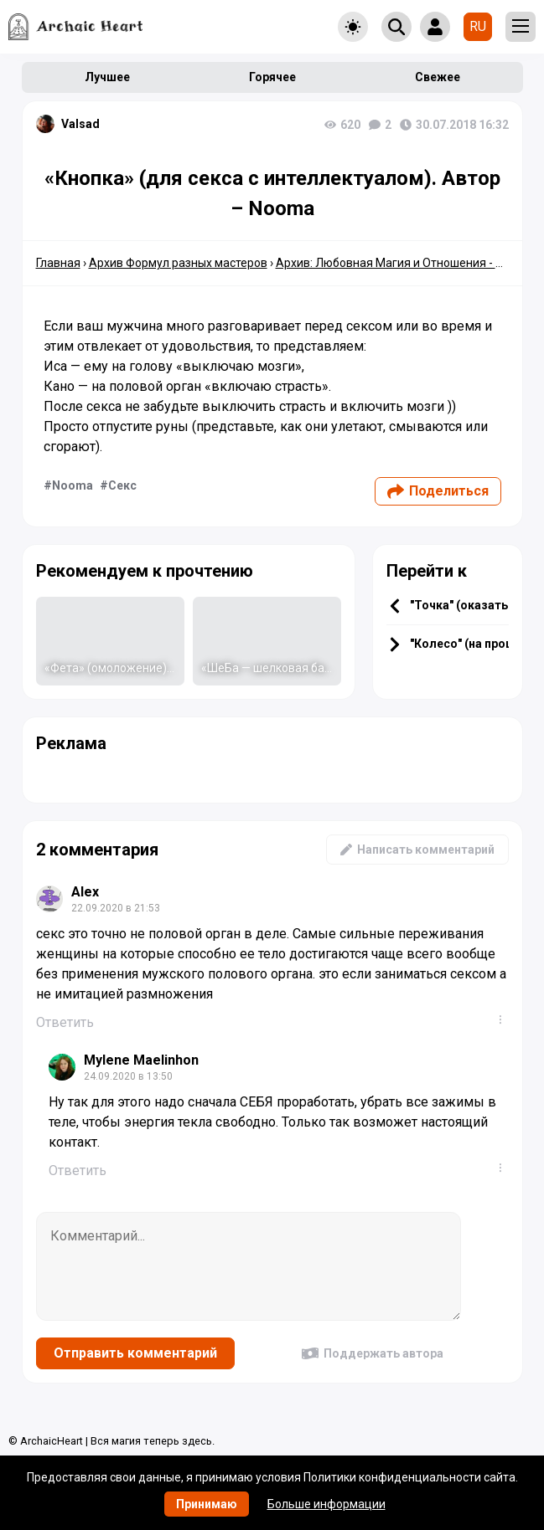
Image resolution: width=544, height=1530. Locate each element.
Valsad (80, 124)
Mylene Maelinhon (141, 1060)
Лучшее (107, 77)
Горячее (272, 77)
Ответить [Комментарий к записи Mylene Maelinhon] (77, 1170)
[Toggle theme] (353, 27)
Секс (122, 485)
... (503, 1019)
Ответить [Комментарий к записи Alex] (65, 1022)
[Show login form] (435, 27)
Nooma (72, 485)
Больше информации (326, 1504)
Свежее (437, 77)
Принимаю (206, 1504)
